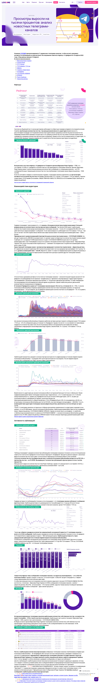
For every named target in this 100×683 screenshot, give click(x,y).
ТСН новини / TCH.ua (23, 66)
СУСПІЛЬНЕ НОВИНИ (23, 73)
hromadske (20, 71)
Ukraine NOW (21, 62)
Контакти (62, 2)
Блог (55, 2)
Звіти (28, 2)
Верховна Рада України (24, 61)
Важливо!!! (17, 675)
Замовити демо (91, 2)
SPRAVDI (19, 75)
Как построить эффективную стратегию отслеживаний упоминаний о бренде (34, 182)
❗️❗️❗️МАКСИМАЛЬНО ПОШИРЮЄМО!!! (29, 673)
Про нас (41, 2)
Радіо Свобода (21, 77)
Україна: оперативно (23, 70)
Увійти (80, 2)
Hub (23, 2)
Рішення (34, 2)
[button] (73, 2)
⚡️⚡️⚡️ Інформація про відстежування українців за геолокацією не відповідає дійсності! (45, 679)
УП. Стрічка (20, 64)
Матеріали (49, 2)
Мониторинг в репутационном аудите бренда (28, 416)
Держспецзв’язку (22, 79)
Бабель (19, 68)
